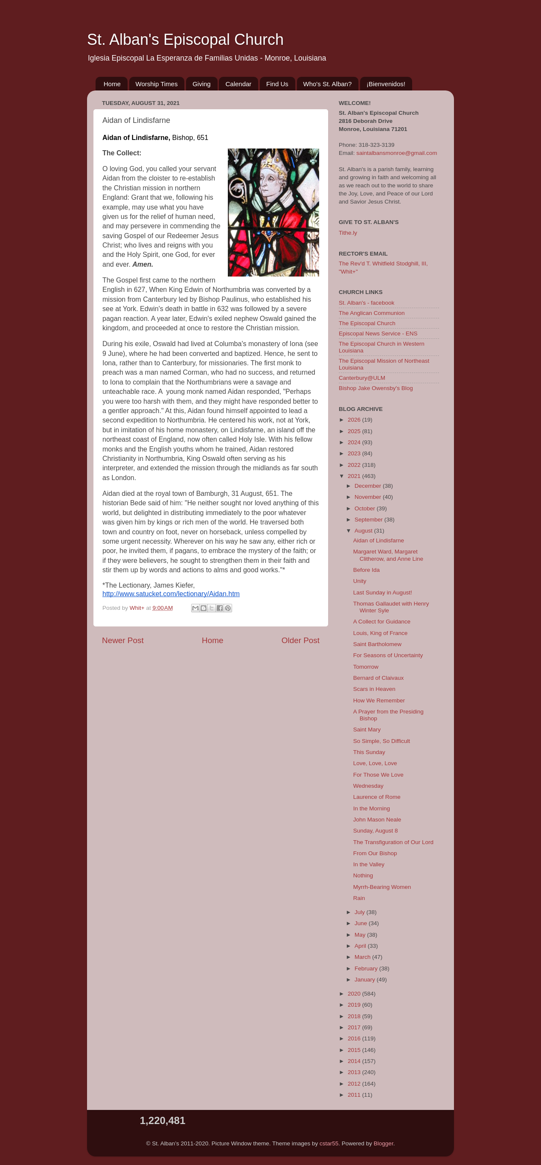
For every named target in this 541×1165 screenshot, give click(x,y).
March (363, 957)
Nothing (363, 875)
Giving (201, 83)
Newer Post (123, 640)
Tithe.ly (348, 233)
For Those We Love (378, 775)
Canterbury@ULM (362, 378)
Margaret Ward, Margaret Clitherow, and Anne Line (388, 555)
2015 (355, 1050)
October (366, 508)
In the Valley (368, 864)
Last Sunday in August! (382, 592)
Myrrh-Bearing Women (382, 887)
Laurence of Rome (377, 797)
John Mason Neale (377, 819)
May (361, 935)
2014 (355, 1061)
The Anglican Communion (372, 313)
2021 (355, 476)
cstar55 (329, 1143)
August (364, 530)
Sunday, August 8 (375, 830)
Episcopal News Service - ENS (378, 333)
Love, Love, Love (375, 763)
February (367, 968)
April (361, 946)
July (360, 912)
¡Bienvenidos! (385, 83)
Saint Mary (367, 729)
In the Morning (371, 808)
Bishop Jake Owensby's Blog (376, 388)
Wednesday (368, 786)
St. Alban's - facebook (366, 303)
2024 (355, 442)
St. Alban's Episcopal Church (185, 39)
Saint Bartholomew (377, 644)
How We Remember (379, 700)
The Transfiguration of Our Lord (393, 842)
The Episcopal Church (367, 323)
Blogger (383, 1143)
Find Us (277, 83)
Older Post (301, 640)
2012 (355, 1084)
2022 (355, 465)
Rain (359, 898)
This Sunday (369, 752)
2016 (355, 1038)
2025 (355, 431)
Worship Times (157, 83)
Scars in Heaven (374, 689)
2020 (355, 993)
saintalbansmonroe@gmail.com (396, 153)
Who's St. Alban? (327, 83)
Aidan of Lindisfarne (378, 540)
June (362, 923)
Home (112, 83)
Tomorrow (365, 667)
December (369, 486)
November (369, 497)
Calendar (238, 83)
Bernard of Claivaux (378, 678)
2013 (355, 1072)
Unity (359, 581)
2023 (355, 453)
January (366, 979)
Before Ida (366, 570)
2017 (355, 1027)
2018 (355, 1016)
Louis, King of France (380, 633)
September (369, 519)
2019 (355, 1005)
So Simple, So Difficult (381, 741)
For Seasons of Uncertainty (388, 655)
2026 (355, 419)
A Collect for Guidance (381, 621)
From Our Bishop (375, 853)
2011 (355, 1095)
